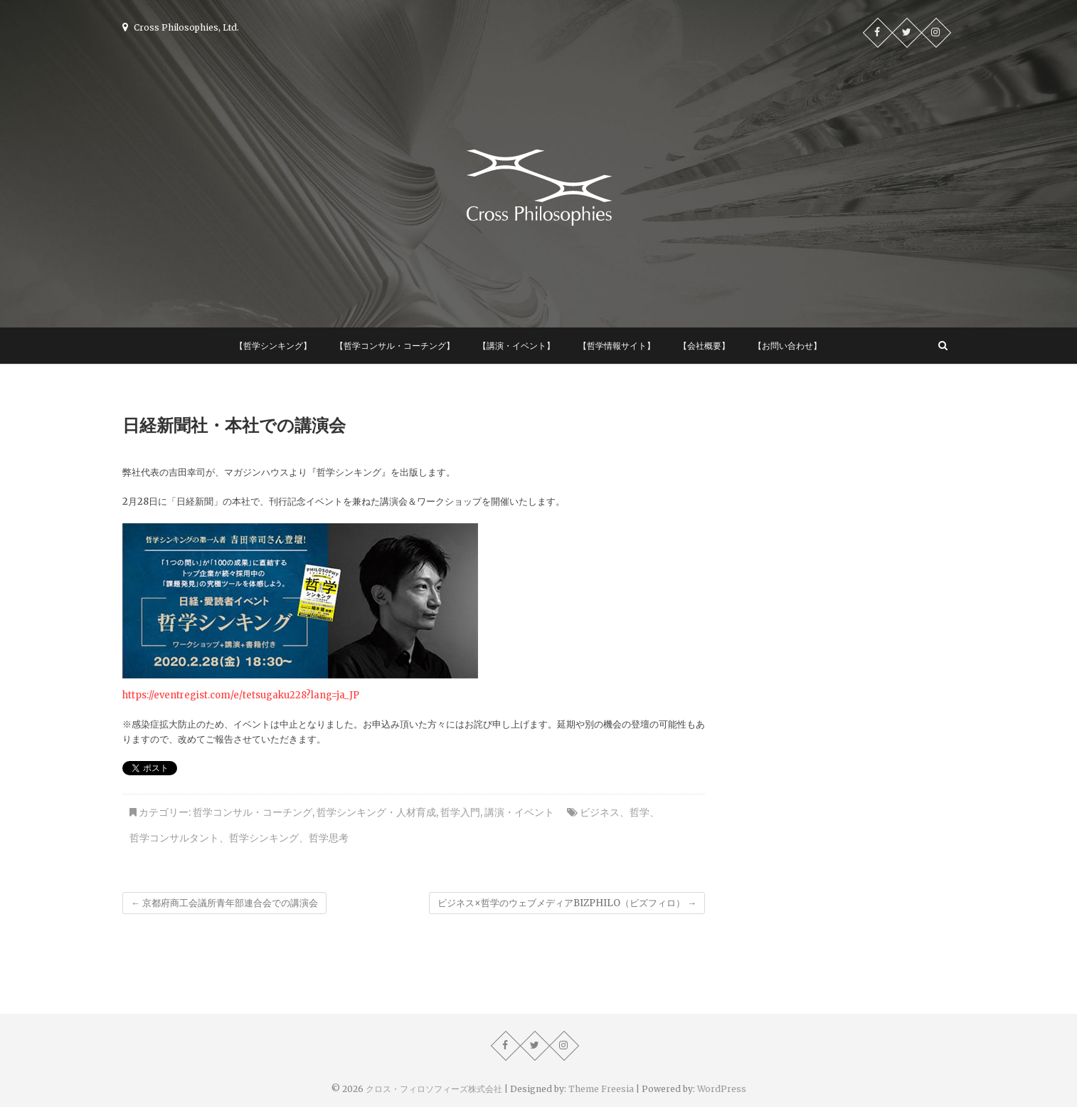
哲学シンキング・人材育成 (376, 812)
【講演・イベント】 (516, 346)
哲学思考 (329, 837)
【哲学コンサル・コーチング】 (395, 346)
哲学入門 (460, 812)
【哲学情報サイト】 (616, 346)
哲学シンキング (264, 837)
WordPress (721, 1089)
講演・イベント (519, 812)
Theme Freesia (601, 1089)
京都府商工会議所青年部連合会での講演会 (224, 903)
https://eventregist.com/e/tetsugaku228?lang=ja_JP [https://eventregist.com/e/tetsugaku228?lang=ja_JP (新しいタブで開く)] (240, 695)
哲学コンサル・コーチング (252, 812)
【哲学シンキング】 (273, 346)
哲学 (639, 812)
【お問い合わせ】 (787, 346)
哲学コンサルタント (174, 837)
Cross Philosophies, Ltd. (180, 27)
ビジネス (600, 812)
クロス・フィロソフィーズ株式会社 (434, 1089)
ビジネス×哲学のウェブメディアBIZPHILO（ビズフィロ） (566, 903)
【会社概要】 (704, 346)
